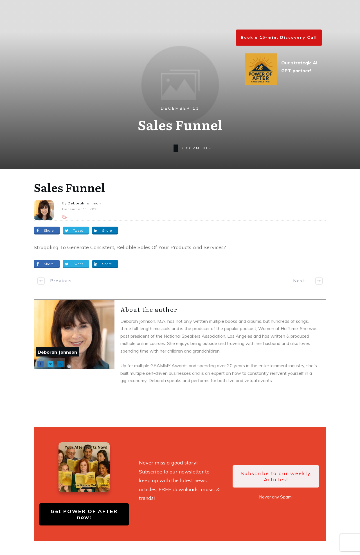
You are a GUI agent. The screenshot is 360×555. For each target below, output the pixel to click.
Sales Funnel (69, 187)
